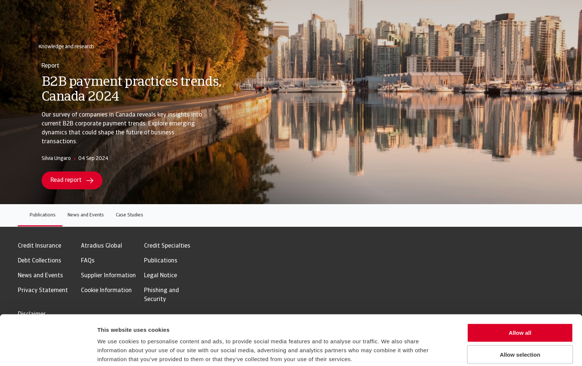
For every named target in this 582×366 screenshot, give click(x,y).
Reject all (520, 345)
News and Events (86, 215)
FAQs (88, 261)
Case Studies (129, 215)
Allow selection (520, 323)
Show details (389, 351)
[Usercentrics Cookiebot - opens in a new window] (48, 351)
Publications (43, 215)
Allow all (520, 301)
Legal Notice (160, 276)
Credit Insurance (39, 246)
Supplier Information (108, 276)
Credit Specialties (167, 246)
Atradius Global (101, 246)
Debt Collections (39, 261)
